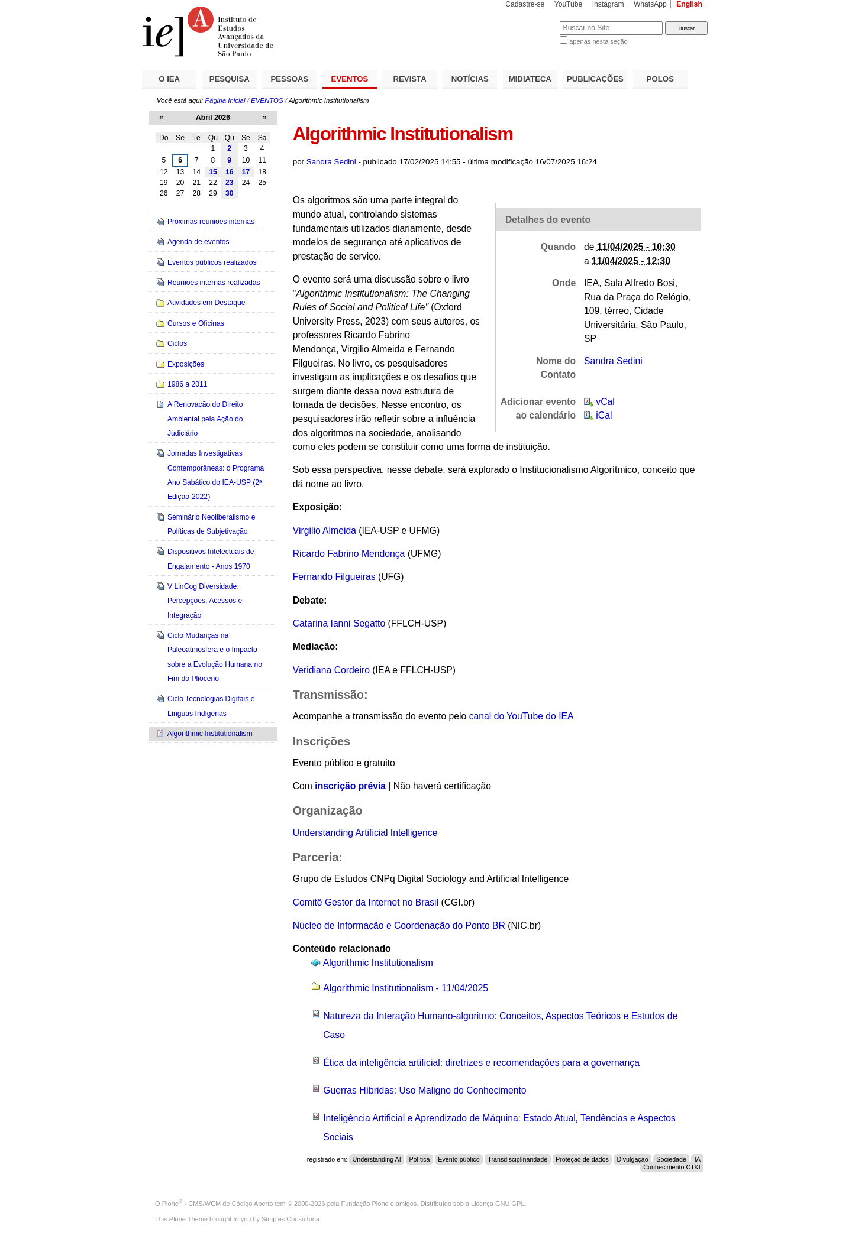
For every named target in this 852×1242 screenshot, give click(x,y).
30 (229, 193)
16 (229, 172)
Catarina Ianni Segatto (339, 623)
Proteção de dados (582, 1159)
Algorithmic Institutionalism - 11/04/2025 (405, 988)
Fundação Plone (365, 1203)
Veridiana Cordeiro (331, 670)
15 (213, 172)
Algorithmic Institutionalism (378, 963)
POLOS (660, 78)
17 (246, 172)
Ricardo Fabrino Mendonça (349, 554)
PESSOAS (290, 78)
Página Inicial (225, 100)
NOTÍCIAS (470, 78)
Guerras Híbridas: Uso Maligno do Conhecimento (424, 1090)
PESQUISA (229, 78)
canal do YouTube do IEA (521, 716)
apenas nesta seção (598, 41)
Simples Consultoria (291, 1218)
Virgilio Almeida (324, 531)
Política (419, 1159)
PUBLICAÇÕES (595, 78)
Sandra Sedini (331, 161)
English (689, 4)
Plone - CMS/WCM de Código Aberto (217, 1203)
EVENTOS (350, 78)
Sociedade (671, 1159)
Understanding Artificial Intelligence (365, 833)
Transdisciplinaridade (517, 1159)
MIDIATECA (530, 78)
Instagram (608, 4)
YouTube (568, 4)
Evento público (458, 1159)
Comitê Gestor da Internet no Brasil (365, 902)
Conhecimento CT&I (672, 1166)
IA (698, 1159)
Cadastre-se (524, 4)
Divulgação (632, 1159)
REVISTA (410, 78)
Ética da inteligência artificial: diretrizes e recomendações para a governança (481, 1063)
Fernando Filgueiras (334, 577)
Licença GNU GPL (497, 1203)
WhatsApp (650, 4)
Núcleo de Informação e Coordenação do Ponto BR (399, 925)
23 (229, 183)
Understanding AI (376, 1159)
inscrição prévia (350, 786)
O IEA (169, 78)
